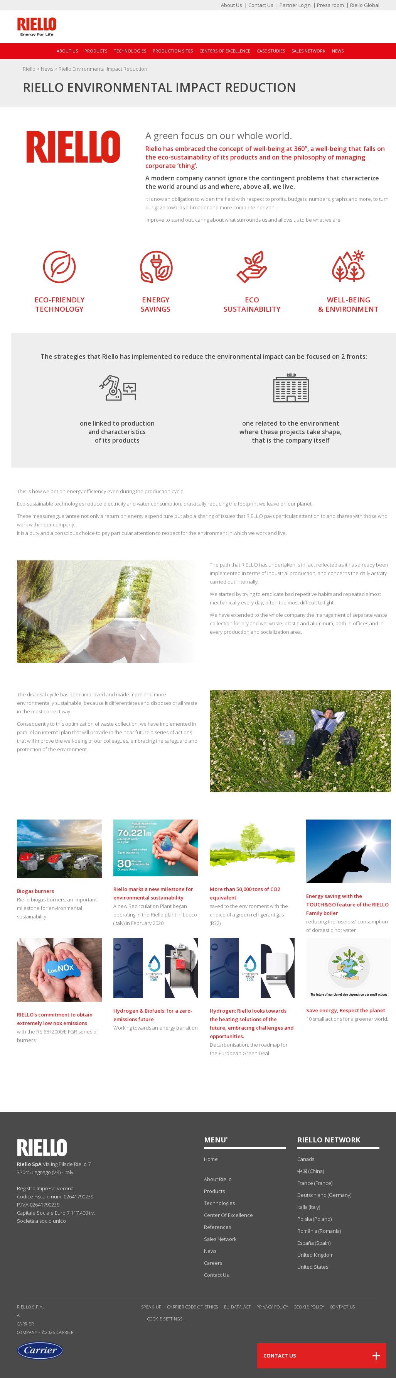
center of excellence (228, 1215)
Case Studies (271, 51)
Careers (213, 1262)
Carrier (25, 1324)
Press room (330, 5)
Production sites (173, 51)
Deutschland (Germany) (324, 1194)
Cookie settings (165, 1319)
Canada (306, 1159)
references (217, 1227)
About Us (231, 5)
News (338, 51)
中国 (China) (310, 1171)
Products (95, 51)
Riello (30, 68)
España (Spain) (313, 1242)
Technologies (130, 51)
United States (312, 1266)
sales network (220, 1238)
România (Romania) (319, 1230)
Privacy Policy (272, 1307)
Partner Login (295, 5)
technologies (219, 1203)
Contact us (342, 1307)
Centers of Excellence (224, 51)
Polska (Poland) (314, 1218)
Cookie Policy (309, 1307)
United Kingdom (315, 1254)
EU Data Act (237, 1307)
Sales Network (308, 51)
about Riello (218, 1179)
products (214, 1191)
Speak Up (152, 1307)
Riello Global (364, 5)
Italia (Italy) (308, 1206)
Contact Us (260, 5)
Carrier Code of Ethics (192, 1307)
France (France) (314, 1182)
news (210, 1250)
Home (211, 1159)
